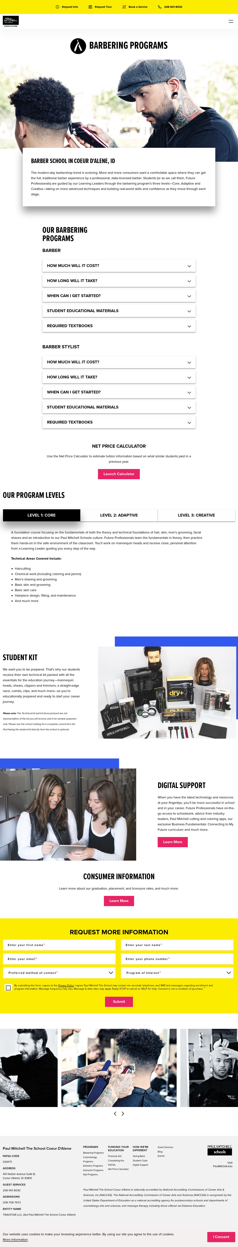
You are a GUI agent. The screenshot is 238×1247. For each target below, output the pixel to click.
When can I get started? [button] (74, 295)
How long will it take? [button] (72, 280)
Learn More (172, 842)
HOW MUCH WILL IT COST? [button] (73, 265)
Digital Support (140, 1164)
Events (161, 1156)
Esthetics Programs (93, 1165)
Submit (119, 1001)
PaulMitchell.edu (222, 1166)
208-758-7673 (12, 1202)
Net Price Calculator (118, 1169)
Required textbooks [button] (70, 325)
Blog (160, 1151)
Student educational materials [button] (82, 310)
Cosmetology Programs (90, 1159)
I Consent (221, 1237)
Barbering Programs (93, 1152)
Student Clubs (140, 1160)
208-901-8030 (11, 1190)
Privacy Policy (66, 985)
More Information (15, 1240)
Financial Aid (114, 1156)
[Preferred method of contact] (59, 972)
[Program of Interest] (177, 972)
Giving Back (139, 1156)
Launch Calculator (119, 474)
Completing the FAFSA (116, 1162)
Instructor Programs (93, 1170)
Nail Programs (90, 1174)
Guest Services (165, 1147)
